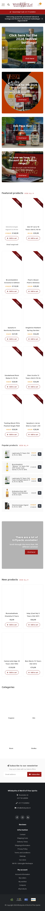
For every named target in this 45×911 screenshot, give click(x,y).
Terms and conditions (22, 853)
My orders (22, 878)
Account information (22, 874)
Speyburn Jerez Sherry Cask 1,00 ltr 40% (33, 425)
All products (22, 889)
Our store (22, 860)
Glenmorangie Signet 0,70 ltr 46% (12, 229)
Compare (22, 885)
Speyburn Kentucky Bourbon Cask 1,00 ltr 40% (12, 330)
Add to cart (12, 238)
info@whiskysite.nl (23, 808)
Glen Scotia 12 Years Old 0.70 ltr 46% (33, 378)
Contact (22, 834)
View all (29, 193)
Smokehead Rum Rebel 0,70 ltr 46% (12, 378)
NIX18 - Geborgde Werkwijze (22, 863)
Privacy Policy (22, 849)
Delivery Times (22, 842)
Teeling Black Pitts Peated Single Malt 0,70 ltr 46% (12, 425)
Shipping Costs (22, 838)
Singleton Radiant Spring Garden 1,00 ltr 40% (33, 330)
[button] (3, 47)
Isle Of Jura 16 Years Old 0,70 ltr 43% (33, 229)
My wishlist (23, 881)
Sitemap (23, 856)
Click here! (29, 58)
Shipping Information (22, 845)
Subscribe (34, 774)
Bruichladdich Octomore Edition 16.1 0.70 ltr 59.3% (12, 282)
